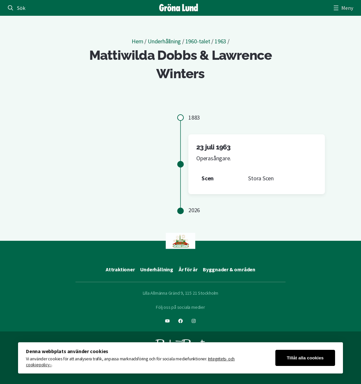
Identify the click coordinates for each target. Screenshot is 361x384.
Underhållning (164, 41)
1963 (220, 41)
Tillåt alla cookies (305, 357)
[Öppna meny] (342, 8)
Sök (21, 8)
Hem (137, 41)
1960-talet (197, 41)
